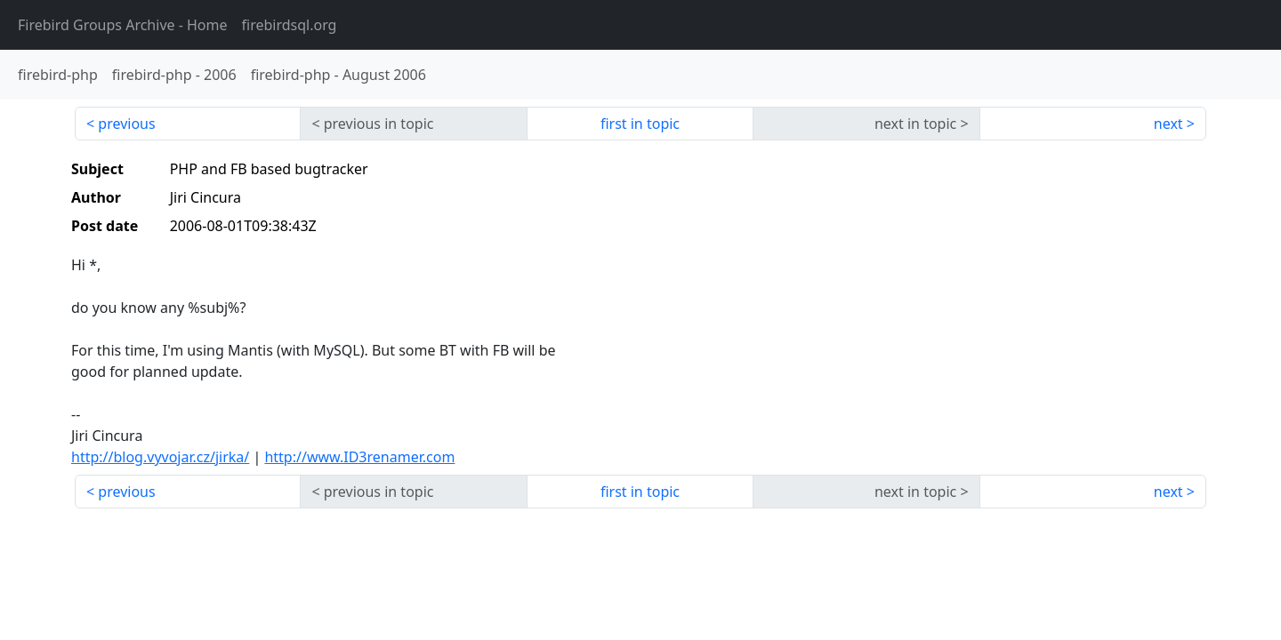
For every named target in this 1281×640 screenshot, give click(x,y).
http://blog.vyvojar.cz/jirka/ (160, 457)
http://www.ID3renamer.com (359, 457)
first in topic (640, 123)
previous (126, 123)
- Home (123, 25)
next (1168, 123)
